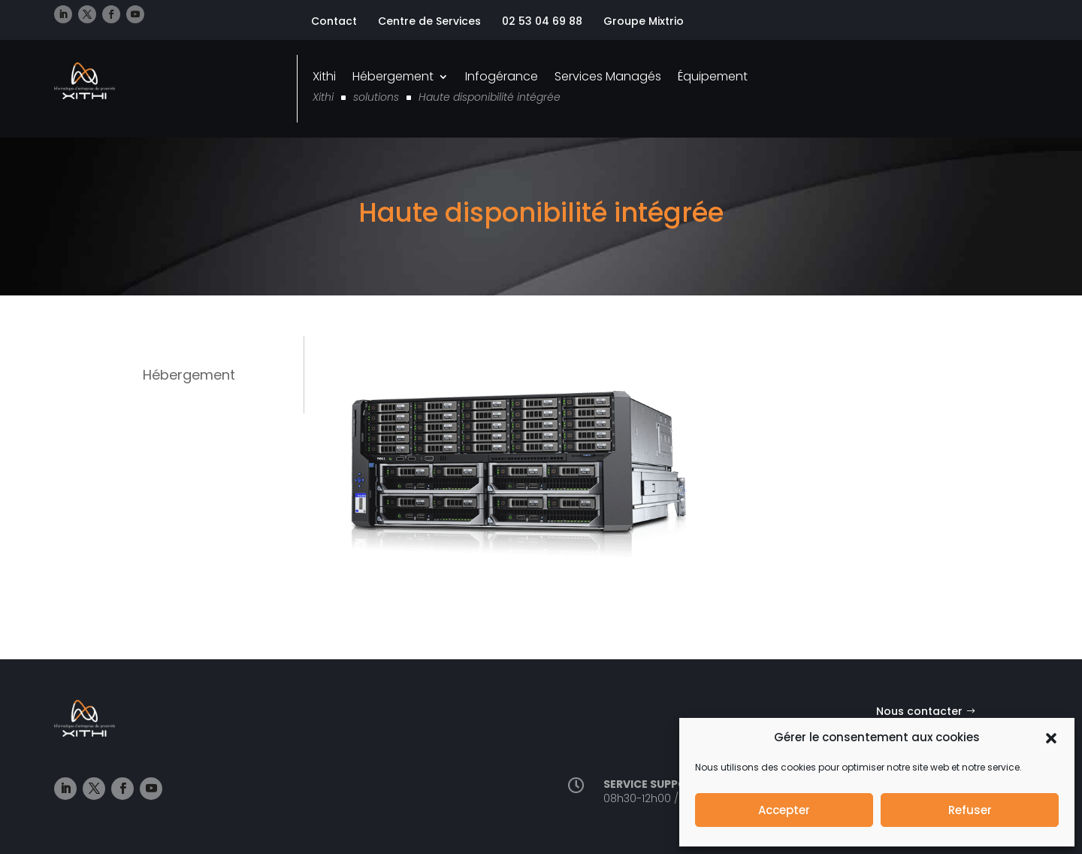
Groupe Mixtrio (643, 21)
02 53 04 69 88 (542, 21)
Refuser (970, 810)
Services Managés (608, 76)
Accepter (784, 810)
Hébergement (393, 76)
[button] (1051, 738)
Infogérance (501, 76)
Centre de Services (429, 21)
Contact (334, 21)
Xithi (324, 76)
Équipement (713, 76)
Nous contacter (919, 711)
